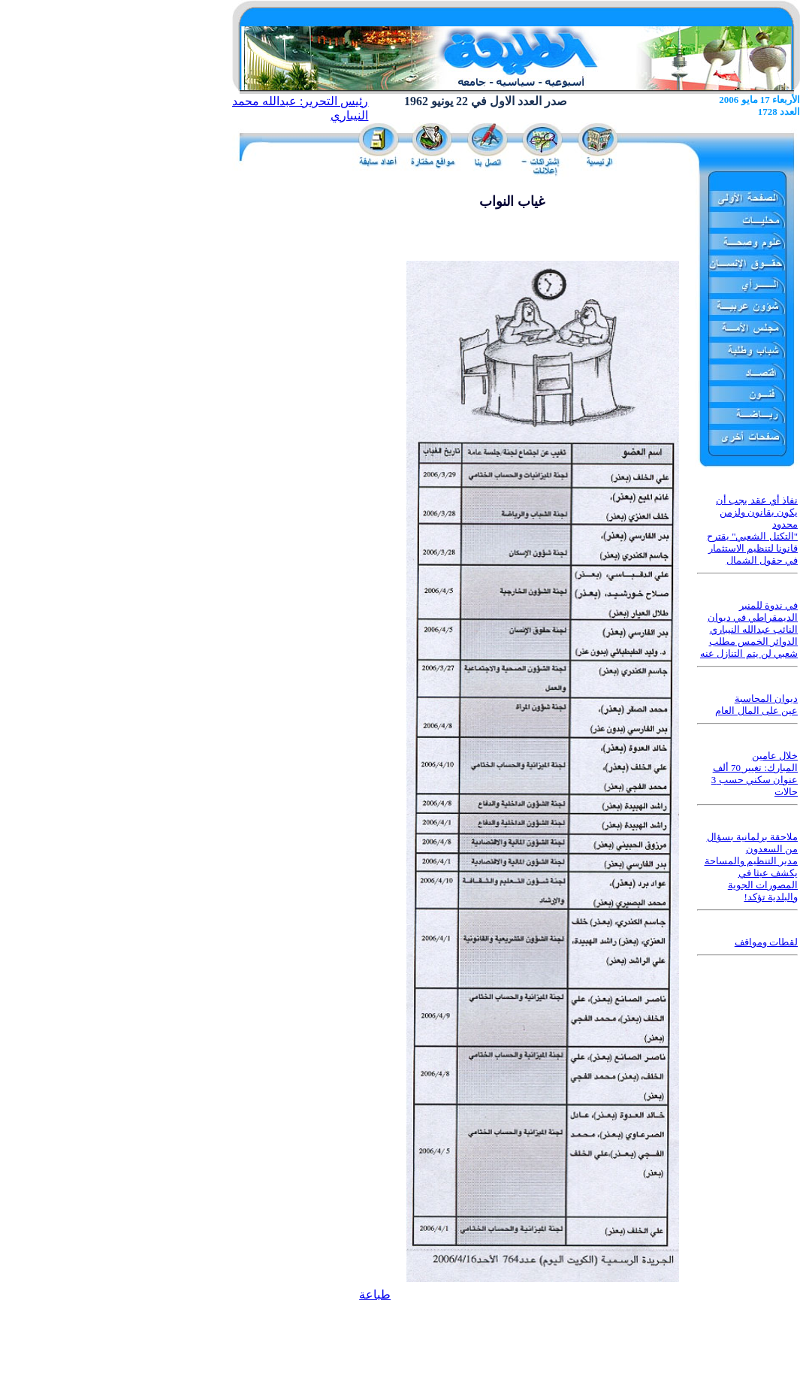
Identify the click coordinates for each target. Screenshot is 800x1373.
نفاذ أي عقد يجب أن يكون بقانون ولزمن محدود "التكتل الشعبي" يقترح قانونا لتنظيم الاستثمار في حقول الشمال (752, 530)
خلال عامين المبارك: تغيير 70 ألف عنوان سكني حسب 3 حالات (754, 773)
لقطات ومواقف (766, 942)
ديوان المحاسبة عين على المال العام (756, 704)
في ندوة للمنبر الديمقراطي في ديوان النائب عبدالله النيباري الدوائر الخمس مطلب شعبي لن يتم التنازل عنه (749, 629)
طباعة (375, 1294)
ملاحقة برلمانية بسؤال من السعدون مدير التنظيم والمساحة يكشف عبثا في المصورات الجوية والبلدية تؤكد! (751, 867)
